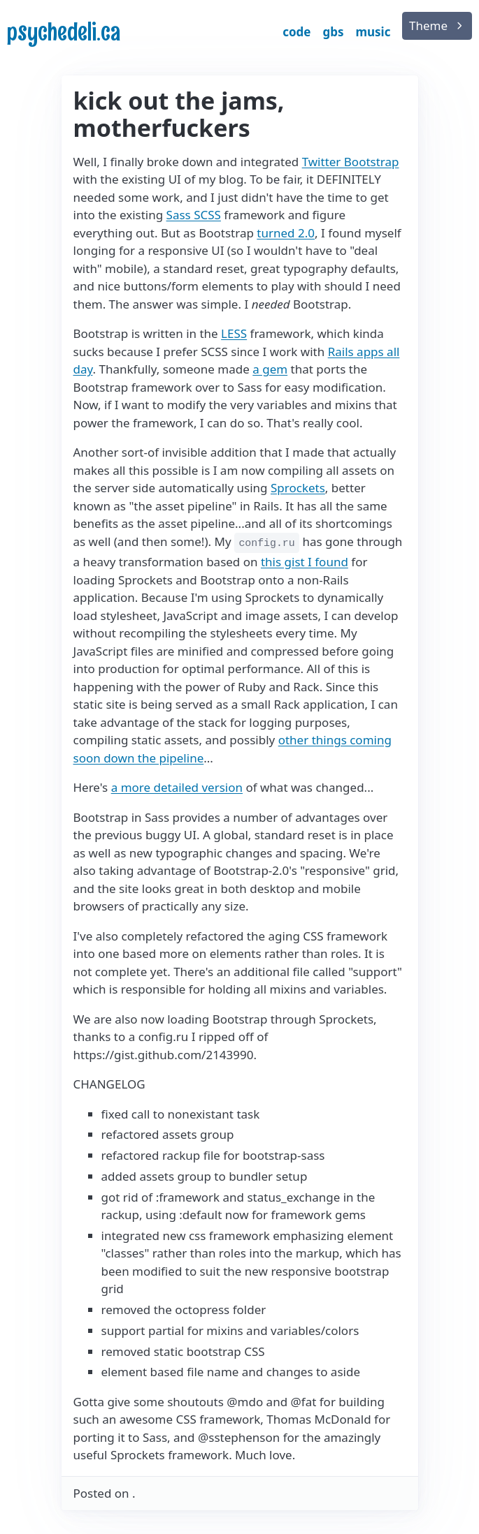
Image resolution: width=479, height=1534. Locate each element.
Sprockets (298, 488)
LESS (234, 333)
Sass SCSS (193, 215)
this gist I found (304, 562)
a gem (269, 369)
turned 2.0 (286, 233)
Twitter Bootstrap (350, 162)
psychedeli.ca (63, 32)
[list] (437, 26)
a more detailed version (177, 787)
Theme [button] (428, 25)
